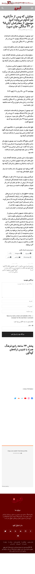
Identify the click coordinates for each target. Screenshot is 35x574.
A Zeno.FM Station (28, 409)
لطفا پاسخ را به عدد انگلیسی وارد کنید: (23, 342)
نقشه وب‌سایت (17, 563)
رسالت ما (10, 563)
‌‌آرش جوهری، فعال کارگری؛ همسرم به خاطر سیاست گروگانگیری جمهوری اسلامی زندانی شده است (10, 290)
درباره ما (5, 563)
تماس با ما (24, 565)
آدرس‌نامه (18, 565)
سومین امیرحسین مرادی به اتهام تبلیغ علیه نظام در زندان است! (25, 289)
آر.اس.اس (12, 565)
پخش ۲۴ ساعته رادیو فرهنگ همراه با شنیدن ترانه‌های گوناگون (19, 370)
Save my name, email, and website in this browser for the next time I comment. (20, 337)
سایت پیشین (30, 563)
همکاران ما (23, 563)
